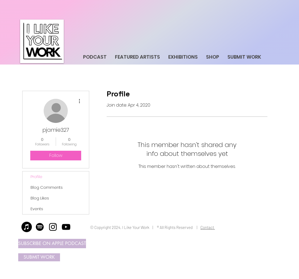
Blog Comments (47, 187)
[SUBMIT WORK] (39, 257)
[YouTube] (66, 227)
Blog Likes (40, 198)
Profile (36, 176)
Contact (207, 227)
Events (37, 209)
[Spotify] (40, 227)
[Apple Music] (26, 227)
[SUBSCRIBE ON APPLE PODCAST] (52, 243)
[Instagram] (53, 227)
